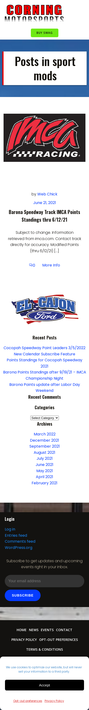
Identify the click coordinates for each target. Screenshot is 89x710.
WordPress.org (18, 547)
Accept (44, 685)
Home (22, 630)
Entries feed (16, 535)
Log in (10, 529)
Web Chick (47, 194)
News (33, 630)
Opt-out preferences (27, 701)
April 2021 (44, 477)
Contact (64, 630)
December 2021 (44, 440)
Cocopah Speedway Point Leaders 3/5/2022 (44, 348)
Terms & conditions (44, 649)
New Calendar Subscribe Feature (44, 354)
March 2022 (45, 434)
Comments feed (20, 541)
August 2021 (44, 452)
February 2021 (44, 483)
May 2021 (44, 471)
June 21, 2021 (44, 202)
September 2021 (44, 446)
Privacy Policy (54, 701)
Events (47, 630)
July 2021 (45, 458)
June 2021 (44, 464)
